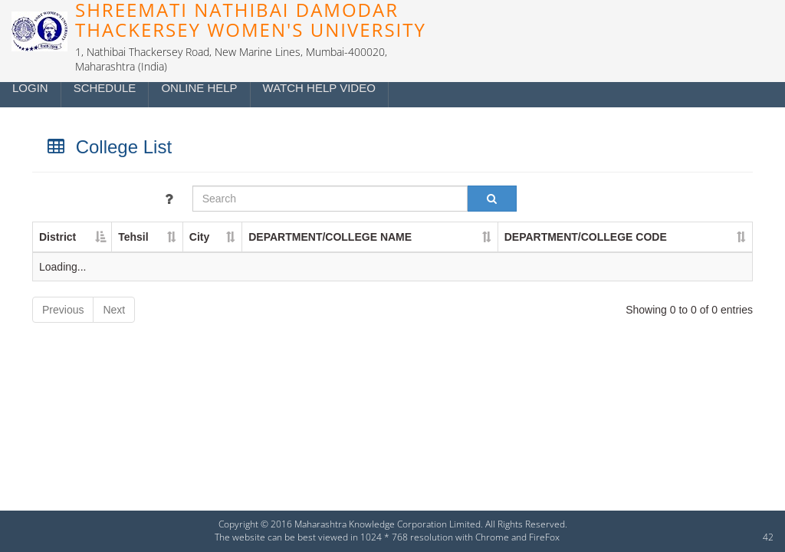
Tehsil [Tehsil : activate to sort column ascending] (133, 237)
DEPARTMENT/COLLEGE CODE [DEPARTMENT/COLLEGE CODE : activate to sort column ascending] (585, 237)
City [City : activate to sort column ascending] (199, 237)
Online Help (199, 87)
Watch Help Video (319, 87)
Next (114, 310)
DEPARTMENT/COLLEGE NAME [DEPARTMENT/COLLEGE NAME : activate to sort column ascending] (330, 237)
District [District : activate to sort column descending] (57, 237)
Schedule (105, 87)
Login (30, 87)
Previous (63, 310)
